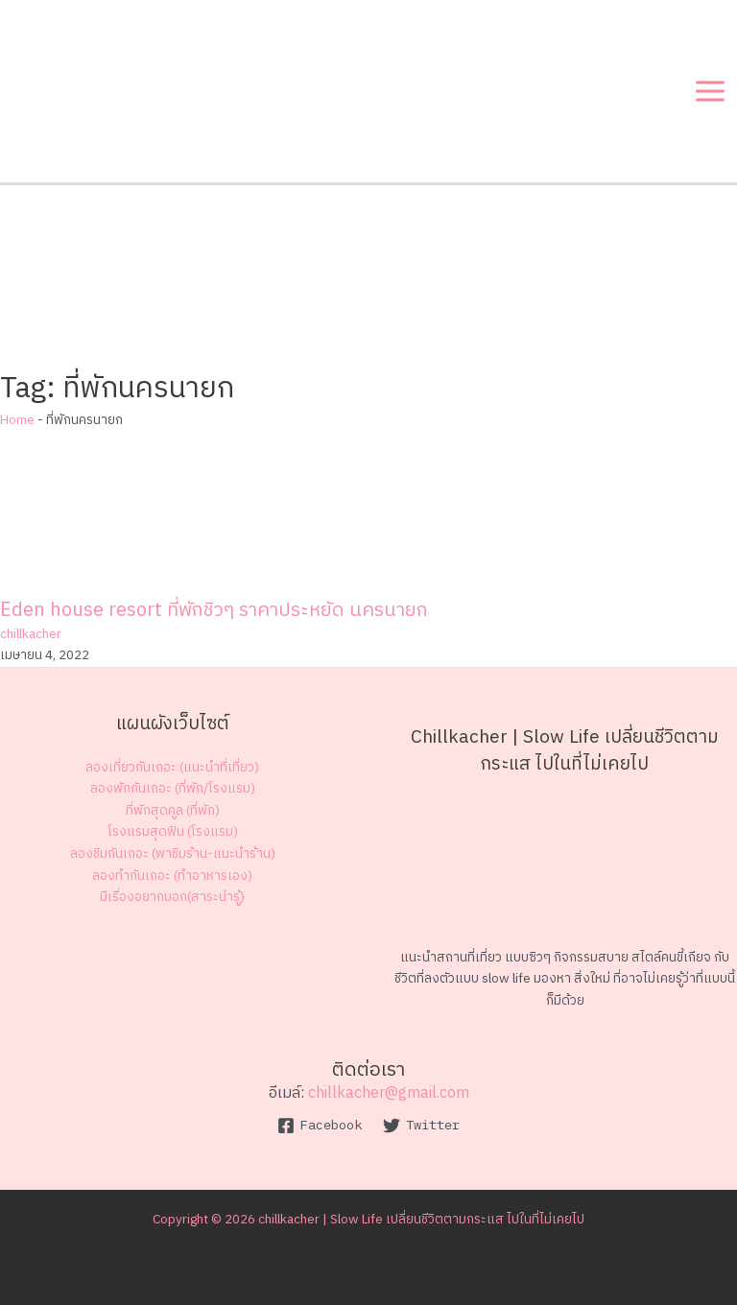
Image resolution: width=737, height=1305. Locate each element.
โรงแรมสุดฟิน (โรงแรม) (172, 831)
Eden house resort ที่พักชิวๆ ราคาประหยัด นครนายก (214, 611)
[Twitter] (421, 1125)
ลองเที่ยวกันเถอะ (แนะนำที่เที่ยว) (172, 767)
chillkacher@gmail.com (388, 1093)
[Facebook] (319, 1125)
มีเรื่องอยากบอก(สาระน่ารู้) (172, 897)
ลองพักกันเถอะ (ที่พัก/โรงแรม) (172, 788)
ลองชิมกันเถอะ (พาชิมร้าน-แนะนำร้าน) (172, 854)
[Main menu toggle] (710, 91)
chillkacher (30, 634)
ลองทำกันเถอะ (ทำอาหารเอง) (172, 876)
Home (17, 420)
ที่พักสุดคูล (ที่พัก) (173, 810)
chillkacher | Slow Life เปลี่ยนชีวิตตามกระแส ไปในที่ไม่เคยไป (421, 1219)
